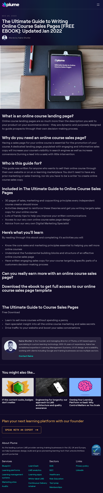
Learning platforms (11, 470)
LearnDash (33, 466)
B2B (51, 466)
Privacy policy (82, 466)
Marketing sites (9, 482)
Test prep (54, 483)
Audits (5, 486)
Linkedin (80, 470)
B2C (51, 470)
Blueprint (6, 466)
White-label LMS (36, 478)
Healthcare (54, 474)
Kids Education (56, 478)
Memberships (55, 487)
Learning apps (35, 474)
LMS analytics (34, 470)
